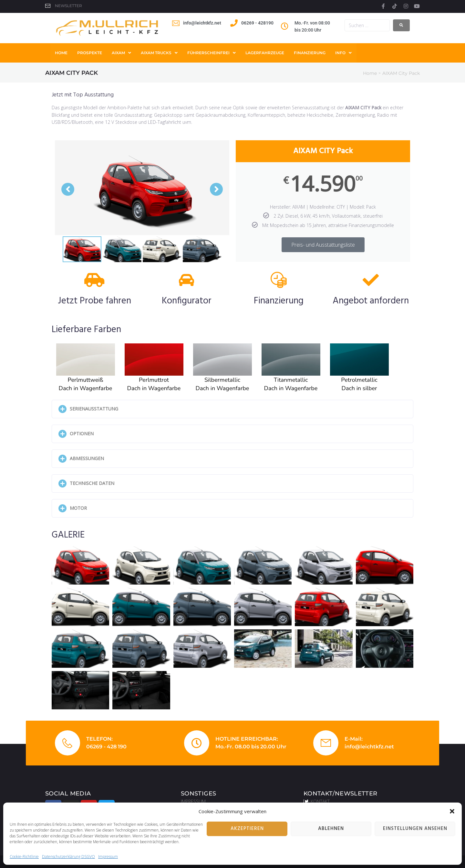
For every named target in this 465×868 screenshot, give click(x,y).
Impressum (108, 856)
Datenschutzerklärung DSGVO (68, 856)
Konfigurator (187, 301)
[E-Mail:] (325, 742)
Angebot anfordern (371, 301)
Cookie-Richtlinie (24, 856)
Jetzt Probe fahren (94, 301)
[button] (452, 811)
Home (370, 73)
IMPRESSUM (193, 801)
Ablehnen (331, 829)
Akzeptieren (247, 829)
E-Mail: (354, 739)
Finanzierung (279, 301)
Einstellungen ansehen (415, 829)
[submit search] (401, 25)
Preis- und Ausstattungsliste (323, 244)
